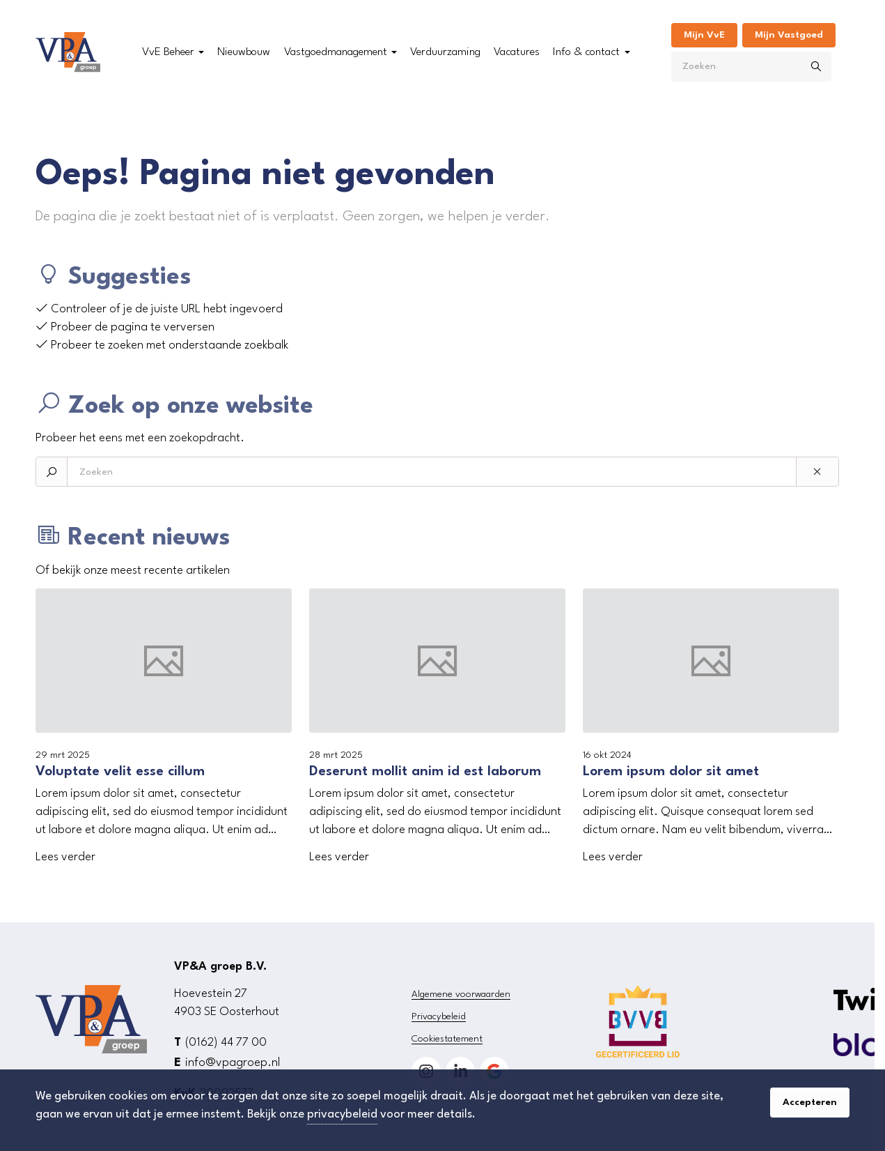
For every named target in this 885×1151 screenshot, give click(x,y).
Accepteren (810, 1102)
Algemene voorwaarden (461, 994)
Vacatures (517, 52)
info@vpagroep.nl (232, 1063)
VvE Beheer (168, 52)
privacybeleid (342, 1114)
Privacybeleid (439, 1016)
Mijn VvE (704, 35)
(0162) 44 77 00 (226, 1043)
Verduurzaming (445, 52)
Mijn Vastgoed (789, 35)
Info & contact (586, 52)
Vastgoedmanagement (335, 52)
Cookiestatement (447, 1039)
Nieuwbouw (243, 52)
